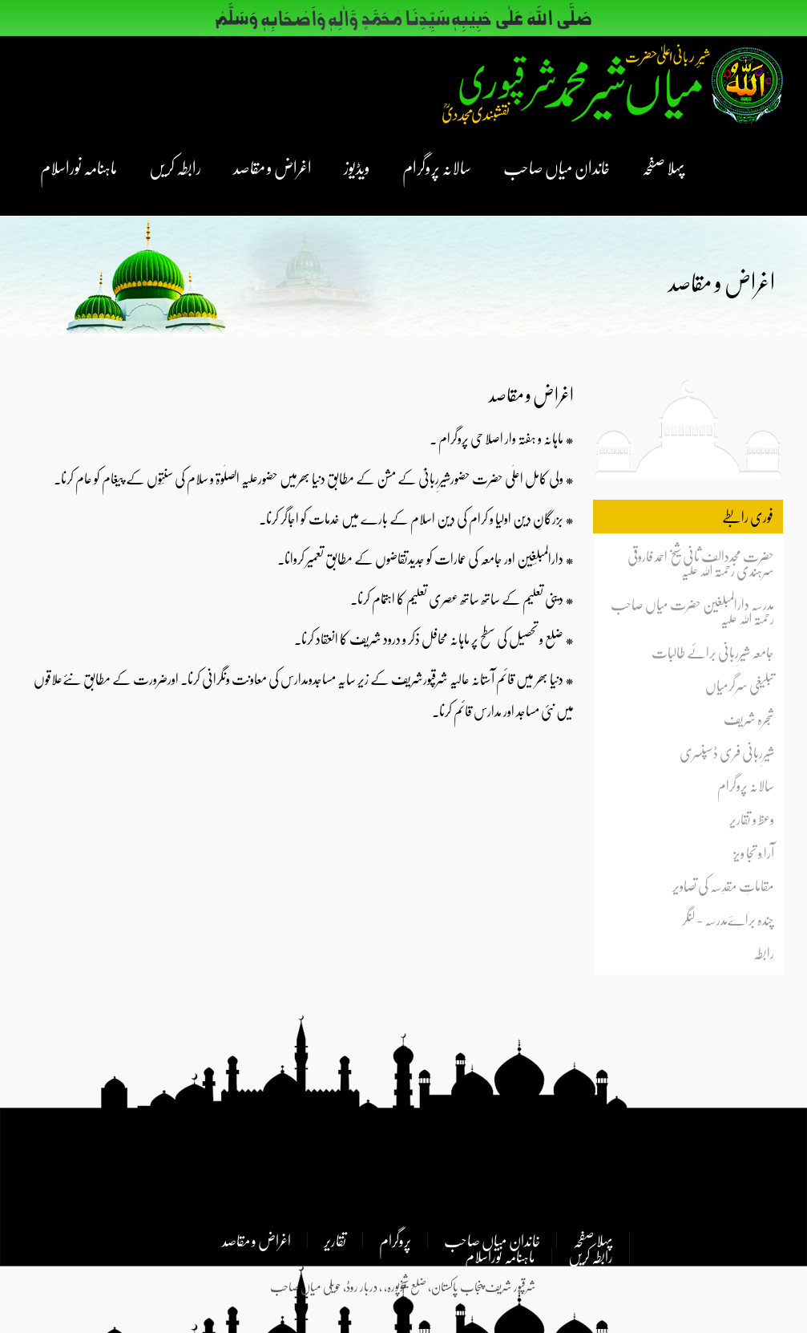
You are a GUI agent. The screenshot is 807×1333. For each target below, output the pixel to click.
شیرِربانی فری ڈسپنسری (727, 752)
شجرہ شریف (749, 718)
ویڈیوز (357, 167)
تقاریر (335, 1240)
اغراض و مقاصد (272, 167)
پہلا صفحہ (663, 167)
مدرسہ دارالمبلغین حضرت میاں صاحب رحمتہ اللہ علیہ (692, 611)
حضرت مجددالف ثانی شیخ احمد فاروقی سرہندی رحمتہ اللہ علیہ (700, 564)
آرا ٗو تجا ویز (753, 852)
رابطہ (763, 953)
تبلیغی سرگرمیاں (739, 686)
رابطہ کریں (175, 167)
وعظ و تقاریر (751, 819)
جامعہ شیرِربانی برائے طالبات (713, 652)
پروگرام (395, 1240)
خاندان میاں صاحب (556, 167)
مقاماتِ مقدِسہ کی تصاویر (723, 886)
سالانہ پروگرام (436, 167)
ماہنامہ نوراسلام (78, 167)
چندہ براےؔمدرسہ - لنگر (728, 919)
